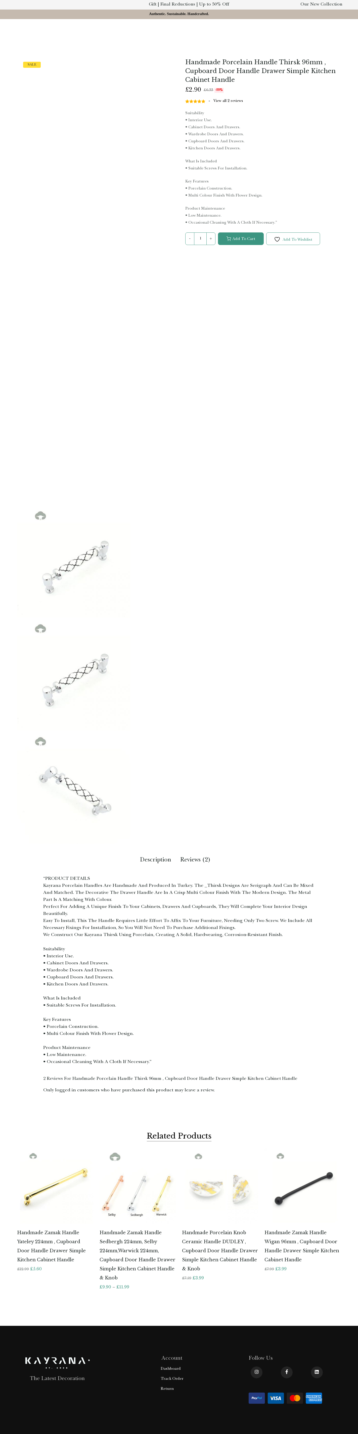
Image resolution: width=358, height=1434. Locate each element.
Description (155, 860)
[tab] (155, 861)
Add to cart (243, 239)
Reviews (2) (195, 860)
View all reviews (228, 101)
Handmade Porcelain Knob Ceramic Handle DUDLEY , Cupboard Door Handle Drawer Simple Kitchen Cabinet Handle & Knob (220, 1251)
